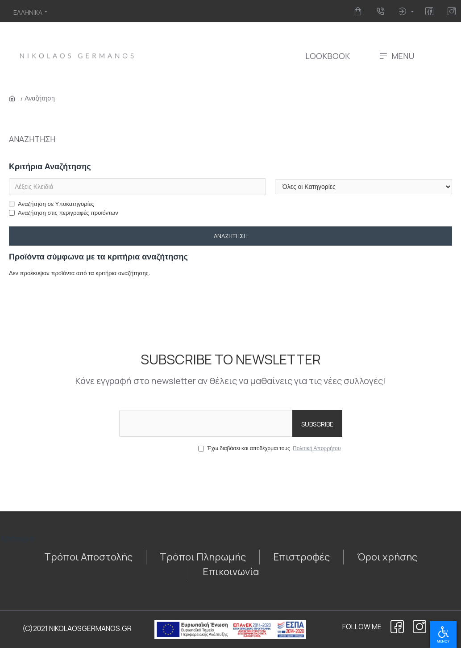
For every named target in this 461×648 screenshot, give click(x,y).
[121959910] (88, 557)
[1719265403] (431, 11)
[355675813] (387, 557)
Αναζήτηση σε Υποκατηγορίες (51, 204)
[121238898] (419, 626)
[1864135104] (397, 626)
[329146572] (202, 557)
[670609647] (453, 11)
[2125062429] (301, 557)
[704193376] (382, 11)
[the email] (230, 423)
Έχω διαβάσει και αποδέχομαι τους (270, 448)
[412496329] (359, 11)
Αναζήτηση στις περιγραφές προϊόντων (63, 212)
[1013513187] (231, 571)
